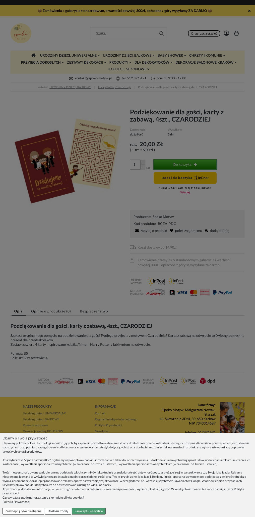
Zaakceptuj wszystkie (88, 511)
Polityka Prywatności (16, 502)
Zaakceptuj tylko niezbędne (23, 511)
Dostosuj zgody (58, 511)
